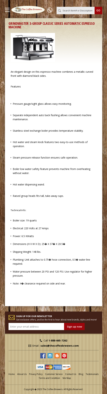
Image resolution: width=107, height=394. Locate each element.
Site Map (66, 378)
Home (12, 374)
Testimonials (92, 374)
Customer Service (54, 374)
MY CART (97, 3)
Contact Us (70, 374)
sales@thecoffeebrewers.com (59, 345)
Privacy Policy (36, 374)
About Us (22, 374)
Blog (81, 374)
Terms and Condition (49, 378)
